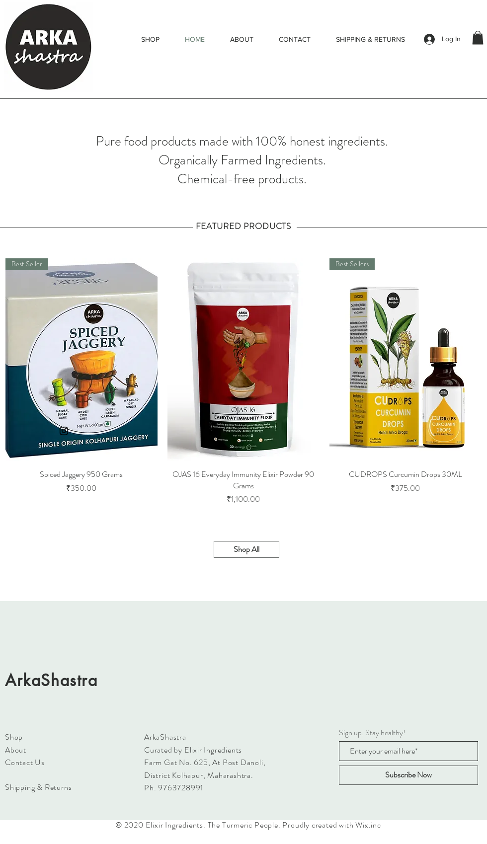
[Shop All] (246, 549)
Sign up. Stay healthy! (372, 733)
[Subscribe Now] (408, 775)
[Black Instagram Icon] (64, 431)
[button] (478, 37)
